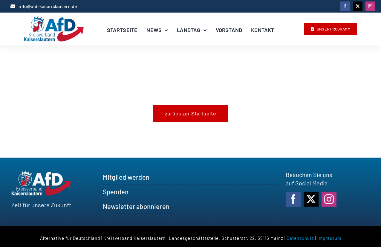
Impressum (329, 238)
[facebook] (345, 6)
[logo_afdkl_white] (41, 174)
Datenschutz (300, 238)
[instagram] (370, 6)
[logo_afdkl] (54, 19)
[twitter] (357, 6)
